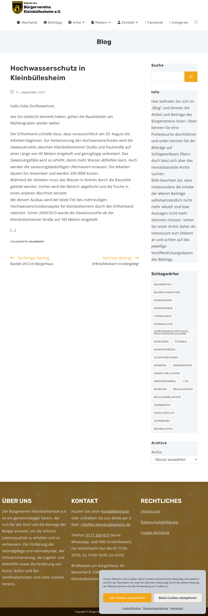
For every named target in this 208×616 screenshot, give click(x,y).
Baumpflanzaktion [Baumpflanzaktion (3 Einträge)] (167, 292)
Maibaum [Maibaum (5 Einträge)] (160, 389)
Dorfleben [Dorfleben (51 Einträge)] (161, 341)
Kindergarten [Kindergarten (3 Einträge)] (182, 365)
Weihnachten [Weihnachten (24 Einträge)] (163, 429)
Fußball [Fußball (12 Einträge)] (181, 341)
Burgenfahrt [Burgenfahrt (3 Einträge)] (163, 300)
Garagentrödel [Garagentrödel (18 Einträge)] (165, 349)
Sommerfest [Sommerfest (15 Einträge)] (162, 405)
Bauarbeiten (36, 241)
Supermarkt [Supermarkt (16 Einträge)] (162, 421)
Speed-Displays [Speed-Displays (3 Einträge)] (164, 413)
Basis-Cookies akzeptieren (178, 598)
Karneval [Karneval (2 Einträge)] (160, 365)
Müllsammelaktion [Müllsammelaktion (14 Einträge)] (167, 397)
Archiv (156, 452)
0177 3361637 (97, 535)
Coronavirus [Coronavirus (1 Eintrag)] (163, 316)
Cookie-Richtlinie (131, 608)
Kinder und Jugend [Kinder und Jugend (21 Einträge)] (167, 373)
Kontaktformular (115, 511)
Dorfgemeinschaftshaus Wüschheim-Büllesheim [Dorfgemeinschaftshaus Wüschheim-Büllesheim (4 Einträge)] (171, 332)
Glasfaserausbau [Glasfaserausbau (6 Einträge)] (166, 357)
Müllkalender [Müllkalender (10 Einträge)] (183, 389)
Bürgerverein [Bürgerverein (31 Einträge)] (163, 308)
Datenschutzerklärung (155, 608)
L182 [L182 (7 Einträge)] (186, 381)
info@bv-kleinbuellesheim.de (105, 524)
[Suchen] (191, 76)
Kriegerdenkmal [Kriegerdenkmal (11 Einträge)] (165, 381)
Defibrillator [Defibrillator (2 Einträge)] (163, 324)
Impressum (176, 608)
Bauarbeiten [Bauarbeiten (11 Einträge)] (162, 284)
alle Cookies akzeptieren (127, 598)
